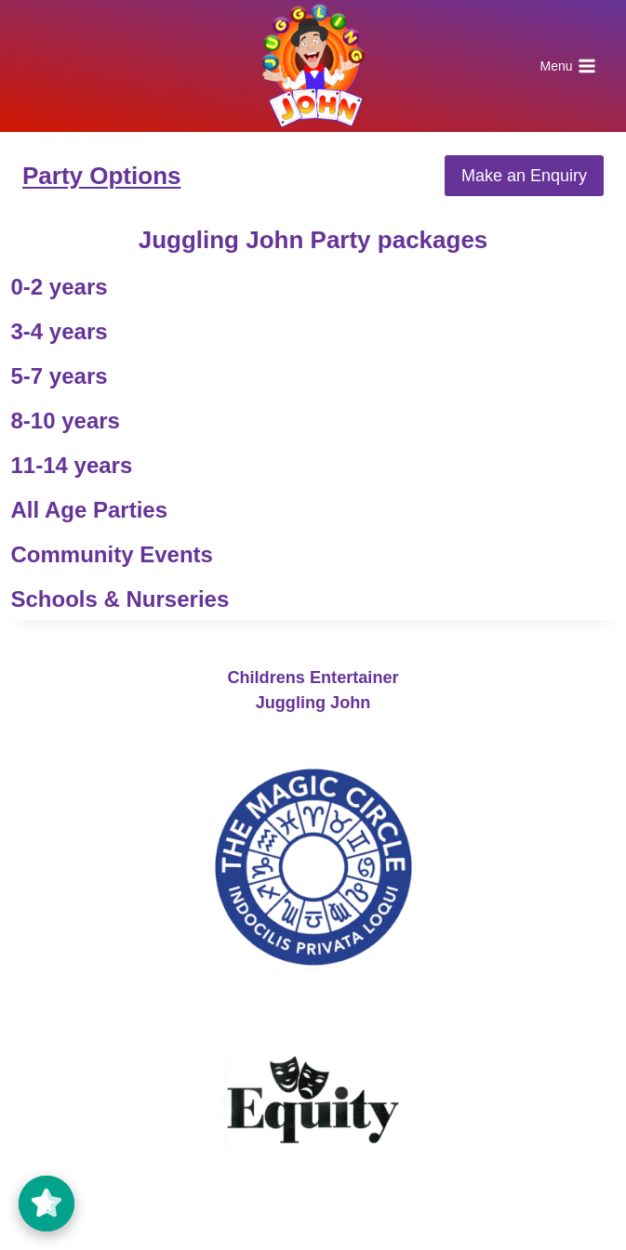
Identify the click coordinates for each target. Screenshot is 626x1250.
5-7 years (59, 375)
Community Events (112, 554)
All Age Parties (89, 509)
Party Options (101, 176)
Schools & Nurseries (120, 599)
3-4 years (59, 331)
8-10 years (65, 420)
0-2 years (59, 286)
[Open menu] (568, 66)
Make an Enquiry (524, 175)
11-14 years (72, 465)
